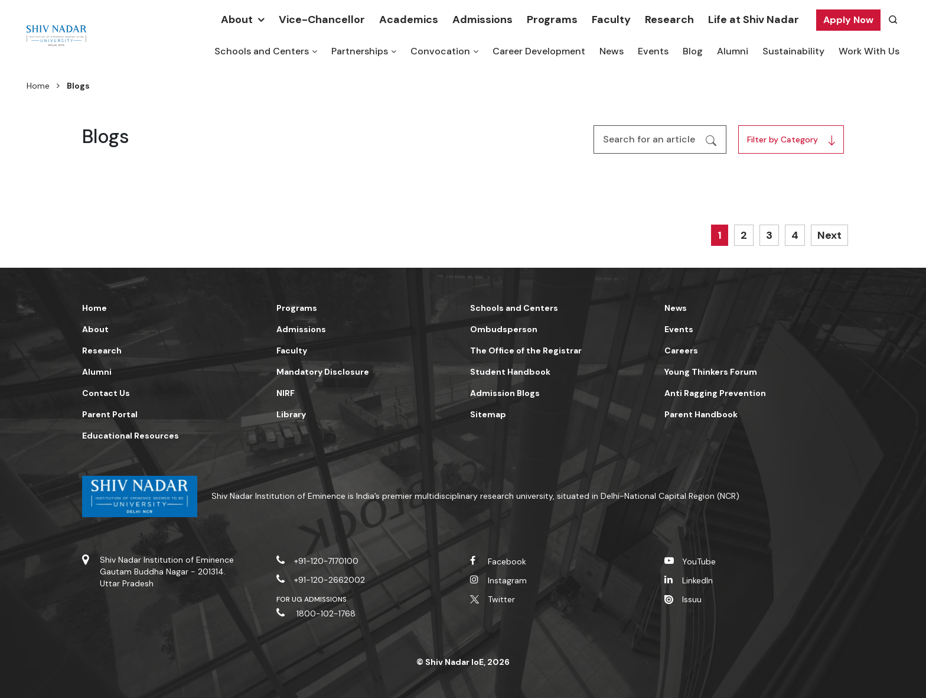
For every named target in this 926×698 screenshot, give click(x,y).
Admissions (482, 19)
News (611, 51)
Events (653, 51)
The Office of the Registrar (526, 350)
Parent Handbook (701, 414)
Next (829, 235)
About (237, 19)
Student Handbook (510, 371)
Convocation (440, 51)
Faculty (611, 19)
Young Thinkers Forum (710, 371)
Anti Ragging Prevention (715, 393)
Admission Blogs (505, 393)
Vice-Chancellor (322, 19)
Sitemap (488, 414)
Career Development (539, 51)
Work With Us (869, 51)
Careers (681, 350)
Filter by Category (779, 139)
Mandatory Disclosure (322, 371)
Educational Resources (130, 435)
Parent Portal (110, 414)
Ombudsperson (503, 329)
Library (291, 414)
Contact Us (106, 393)
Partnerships (359, 51)
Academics (408, 19)
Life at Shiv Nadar (753, 19)
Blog (693, 51)
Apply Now (848, 20)
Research (669, 19)
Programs (552, 19)
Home (38, 85)
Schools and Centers (261, 51)
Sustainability (793, 51)
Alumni (732, 51)
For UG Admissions (311, 599)
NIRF (285, 393)
